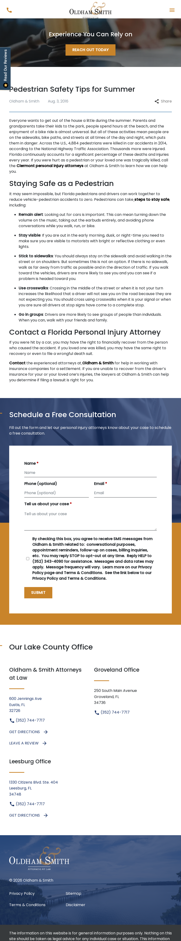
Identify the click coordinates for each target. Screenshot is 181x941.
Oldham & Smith (98, 363)
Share (163, 101)
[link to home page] (91, 9)
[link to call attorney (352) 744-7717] (9, 10)
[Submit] (38, 592)
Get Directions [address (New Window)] (29, 732)
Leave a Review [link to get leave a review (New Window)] (28, 743)
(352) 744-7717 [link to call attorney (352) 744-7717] (27, 720)
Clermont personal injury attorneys (49, 165)
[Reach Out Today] (91, 50)
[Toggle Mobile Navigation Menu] (172, 10)
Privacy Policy (22, 893)
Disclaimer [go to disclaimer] (75, 905)
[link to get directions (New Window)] (48, 705)
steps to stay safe (151, 199)
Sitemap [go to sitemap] (73, 893)
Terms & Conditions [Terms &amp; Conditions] (27, 905)
